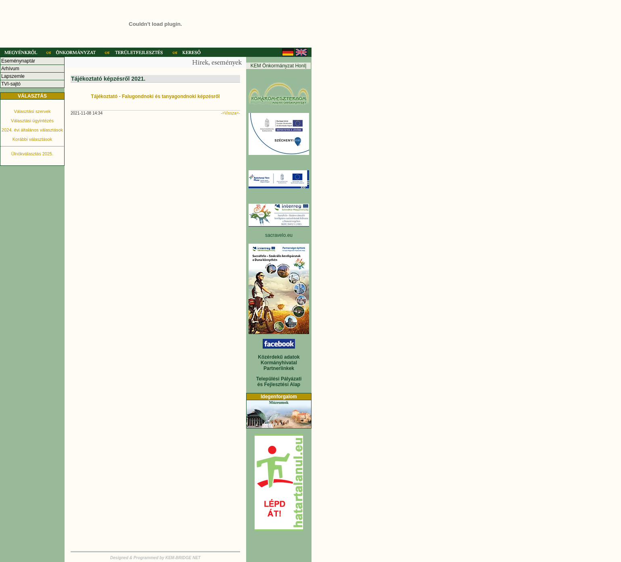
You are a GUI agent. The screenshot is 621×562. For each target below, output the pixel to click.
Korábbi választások (32, 139)
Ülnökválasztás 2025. (32, 153)
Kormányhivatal (279, 363)
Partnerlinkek (278, 368)
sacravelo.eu (279, 235)
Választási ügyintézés (32, 120)
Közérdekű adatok (278, 357)
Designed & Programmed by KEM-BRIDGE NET (155, 558)
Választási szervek (32, 111)
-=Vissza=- (230, 113)
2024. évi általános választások (32, 129)
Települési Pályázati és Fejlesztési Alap (279, 381)
